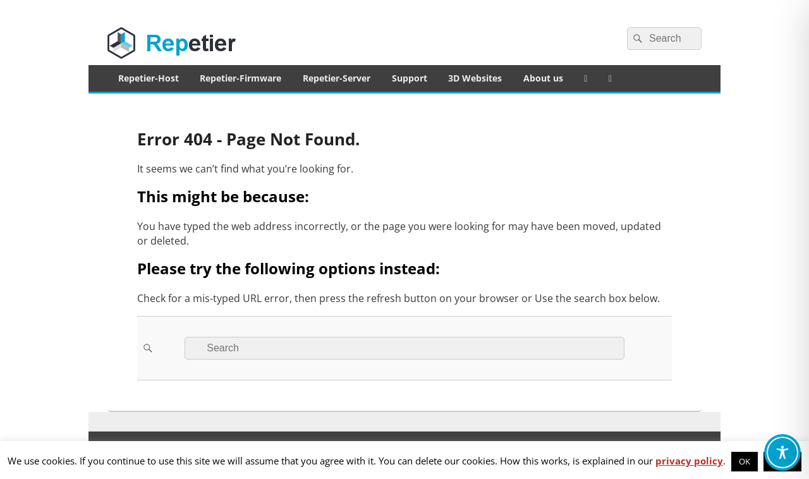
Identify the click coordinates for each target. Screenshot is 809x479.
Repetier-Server (336, 78)
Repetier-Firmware (240, 78)
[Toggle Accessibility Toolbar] (782, 452)
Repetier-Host (148, 78)
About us (543, 78)
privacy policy (689, 460)
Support (409, 78)
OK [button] (744, 461)
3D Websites (475, 78)
